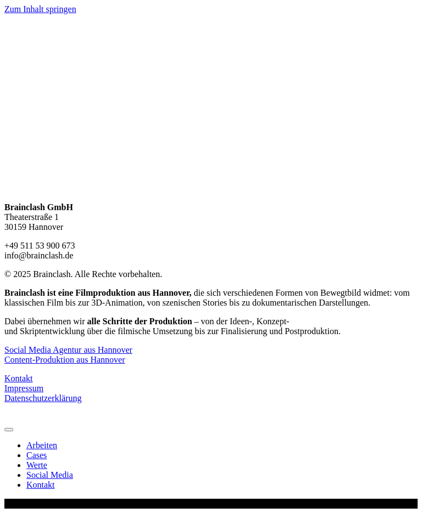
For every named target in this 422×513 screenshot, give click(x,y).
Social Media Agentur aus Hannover (68, 349)
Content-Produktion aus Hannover (64, 359)
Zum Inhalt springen (40, 9)
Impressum (23, 388)
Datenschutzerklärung (42, 398)
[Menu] (8, 429)
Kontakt (18, 378)
